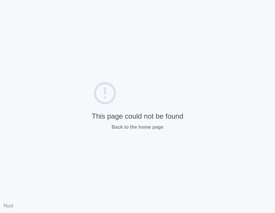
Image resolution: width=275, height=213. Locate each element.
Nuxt (8, 205)
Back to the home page (137, 127)
